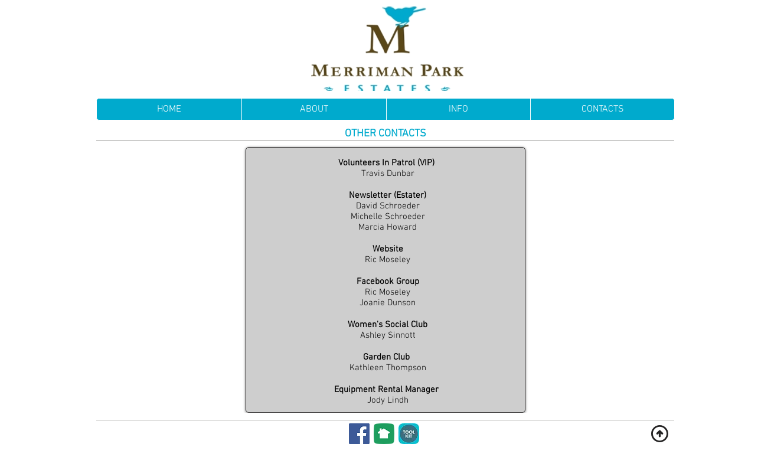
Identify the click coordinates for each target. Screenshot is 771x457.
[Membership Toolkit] (408, 433)
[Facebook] (359, 433)
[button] (458, 109)
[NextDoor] (384, 433)
